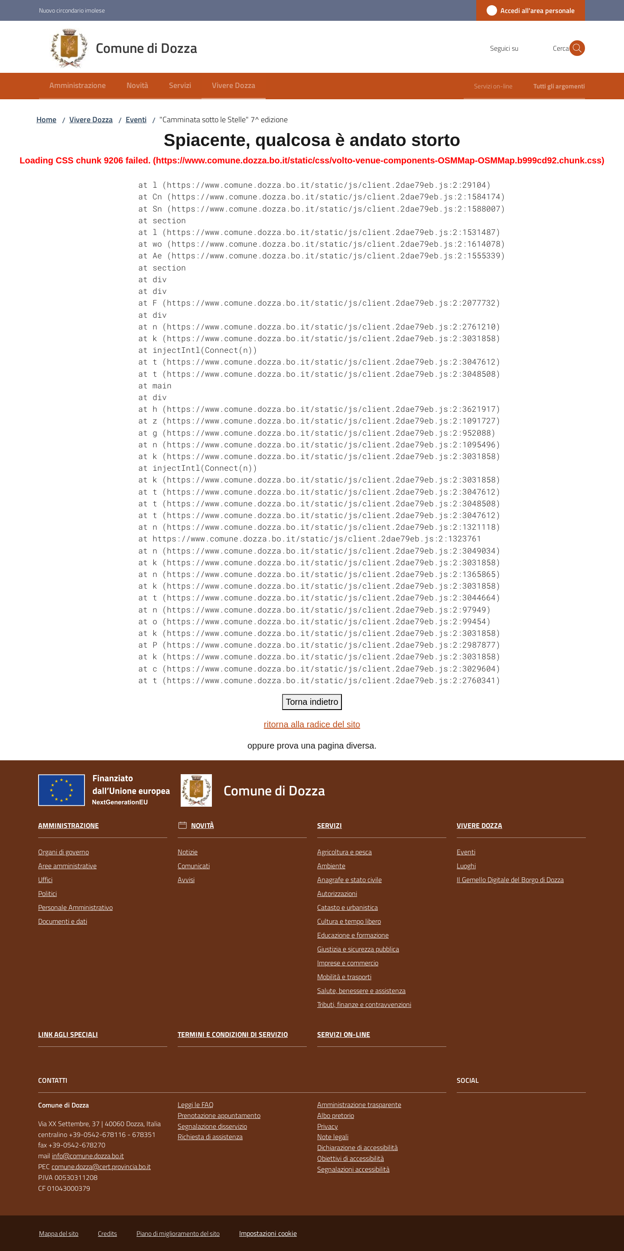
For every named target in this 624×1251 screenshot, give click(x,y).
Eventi (136, 119)
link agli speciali (68, 1034)
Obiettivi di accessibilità (350, 1158)
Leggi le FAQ (196, 1104)
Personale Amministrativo (75, 907)
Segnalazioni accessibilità (353, 1169)
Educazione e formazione (353, 935)
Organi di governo (63, 852)
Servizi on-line (343, 1034)
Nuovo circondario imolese (72, 10)
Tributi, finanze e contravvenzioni (364, 1004)
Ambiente (331, 865)
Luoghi (466, 865)
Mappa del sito (58, 1233)
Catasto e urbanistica (347, 907)
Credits (107, 1233)
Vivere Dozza (91, 119)
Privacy (327, 1126)
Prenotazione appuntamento (219, 1115)
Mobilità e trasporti (344, 976)
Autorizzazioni (337, 893)
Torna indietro (312, 702)
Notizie (188, 852)
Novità (202, 826)
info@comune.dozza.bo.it (88, 1155)
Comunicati (194, 865)
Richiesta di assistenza (210, 1136)
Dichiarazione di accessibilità (357, 1147)
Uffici (45, 879)
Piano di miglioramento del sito (178, 1233)
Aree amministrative (67, 865)
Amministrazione (68, 826)
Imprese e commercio (347, 963)
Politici (47, 893)
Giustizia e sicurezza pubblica (358, 949)
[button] (574, 48)
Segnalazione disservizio (212, 1126)
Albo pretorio (335, 1115)
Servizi (329, 826)
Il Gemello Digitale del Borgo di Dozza (510, 879)
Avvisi (186, 879)
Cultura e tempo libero (349, 921)
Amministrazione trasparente (359, 1104)
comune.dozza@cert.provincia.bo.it (101, 1166)
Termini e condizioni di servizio (233, 1034)
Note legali (332, 1136)
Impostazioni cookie (268, 1233)
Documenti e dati (62, 921)
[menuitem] (77, 86)
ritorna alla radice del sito (312, 724)
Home (46, 119)
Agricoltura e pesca (344, 852)
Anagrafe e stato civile (349, 879)
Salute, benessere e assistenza (361, 990)
